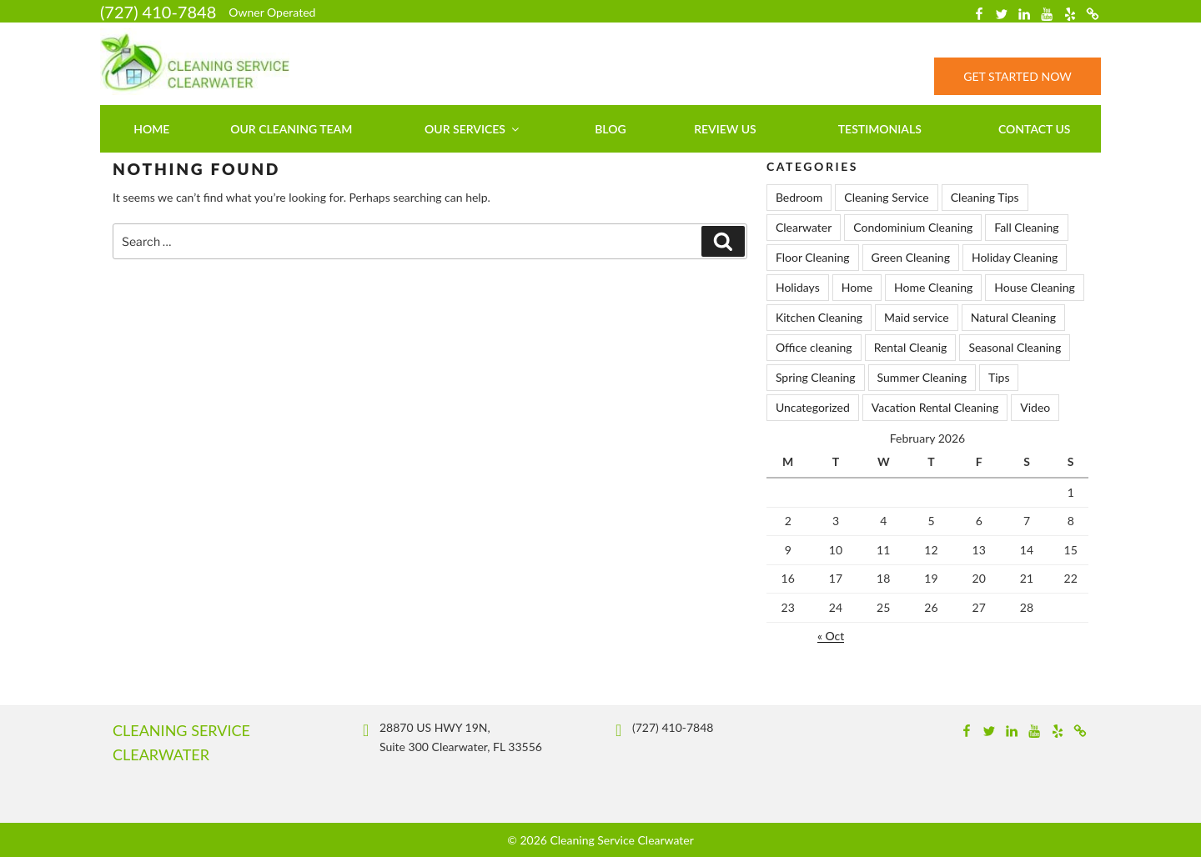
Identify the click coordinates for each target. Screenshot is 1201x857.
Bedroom (799, 197)
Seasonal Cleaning (1014, 347)
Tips (999, 377)
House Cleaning (1034, 287)
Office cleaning (814, 347)
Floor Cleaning (813, 257)
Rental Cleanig (910, 347)
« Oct (830, 636)
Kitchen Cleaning (819, 317)
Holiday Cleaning (1015, 257)
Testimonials (880, 129)
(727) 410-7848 (158, 12)
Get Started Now (1017, 76)
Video (1035, 407)
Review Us (725, 129)
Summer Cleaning (922, 377)
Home (151, 129)
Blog (610, 129)
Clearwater (804, 227)
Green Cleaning (911, 257)
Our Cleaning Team (291, 129)
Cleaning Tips (985, 197)
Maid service (916, 317)
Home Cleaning (933, 287)
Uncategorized (813, 407)
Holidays (798, 287)
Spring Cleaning (816, 377)
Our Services (473, 129)
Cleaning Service (886, 197)
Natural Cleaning (1013, 317)
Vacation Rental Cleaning (935, 407)
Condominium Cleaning (912, 227)
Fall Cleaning (1026, 227)
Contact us (1034, 129)
